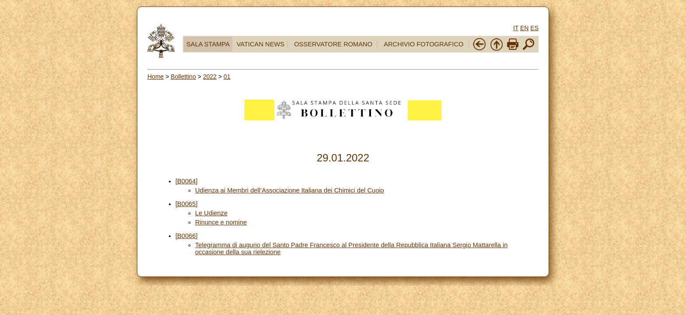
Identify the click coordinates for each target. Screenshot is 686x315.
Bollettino (183, 76)
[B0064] (186, 181)
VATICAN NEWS (260, 44)
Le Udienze (211, 213)
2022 (210, 76)
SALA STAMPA (208, 44)
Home (155, 76)
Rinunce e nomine (221, 222)
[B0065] (186, 203)
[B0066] (186, 235)
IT (515, 28)
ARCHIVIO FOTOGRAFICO (423, 44)
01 (227, 76)
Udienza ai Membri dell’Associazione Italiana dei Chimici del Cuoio (289, 190)
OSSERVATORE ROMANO (333, 44)
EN (524, 28)
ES (534, 28)
